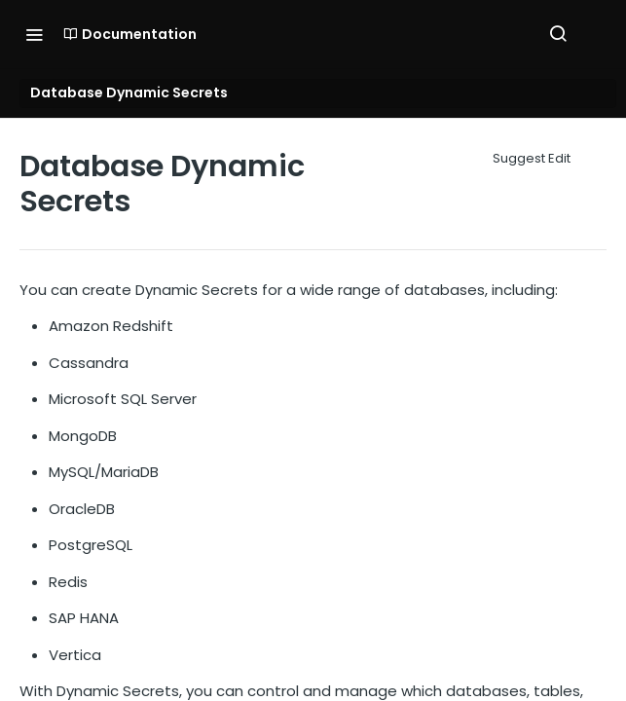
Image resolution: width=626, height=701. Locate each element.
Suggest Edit (531, 158)
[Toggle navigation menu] (34, 34)
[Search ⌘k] (557, 34)
